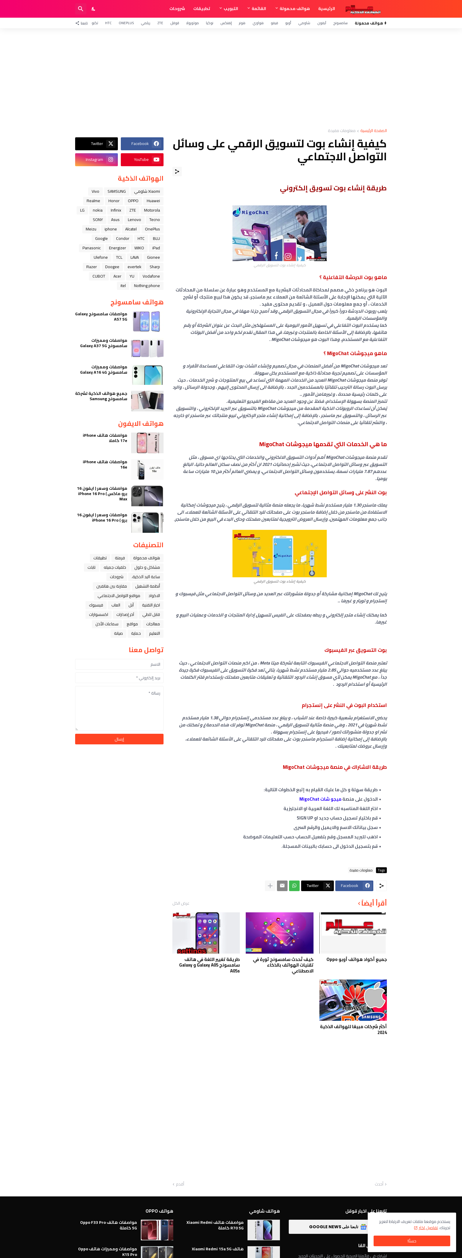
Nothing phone (147, 285)
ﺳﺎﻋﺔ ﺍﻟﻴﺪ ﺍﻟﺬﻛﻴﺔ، (146, 577)
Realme (93, 201)
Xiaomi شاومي (147, 191)
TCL (119, 257)
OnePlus (126, 22)
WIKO (139, 248)
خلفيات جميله (115, 567)
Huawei (153, 201)
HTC (108, 22)
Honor (114, 201)
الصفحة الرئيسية (373, 130)
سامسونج (340, 22)
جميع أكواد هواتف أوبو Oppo (356, 959)
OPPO (133, 201)
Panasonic (91, 248)
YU (132, 276)
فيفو (274, 22)
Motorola (152, 210)
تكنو (95, 22)
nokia (98, 210)
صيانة (118, 633)
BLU (156, 238)
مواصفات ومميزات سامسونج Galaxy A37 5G (103, 343)
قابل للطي (151, 614)
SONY (98, 219)
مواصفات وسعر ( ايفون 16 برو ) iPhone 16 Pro (102, 517)
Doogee (112, 267)
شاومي (304, 22)
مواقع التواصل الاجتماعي (119, 595)
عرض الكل (180, 903)
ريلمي (145, 22)
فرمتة (120, 558)
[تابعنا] (83, 23)
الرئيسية (326, 8)
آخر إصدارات (125, 614)
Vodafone (151, 276)
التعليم (154, 633)
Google (101, 238)
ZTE (160, 22)
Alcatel (131, 229)
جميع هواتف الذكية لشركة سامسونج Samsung (101, 396)
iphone (111, 229)
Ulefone (101, 257)
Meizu (91, 229)
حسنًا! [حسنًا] (411, 1241)
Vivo (95, 191)
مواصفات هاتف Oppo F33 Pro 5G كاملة (108, 1225)
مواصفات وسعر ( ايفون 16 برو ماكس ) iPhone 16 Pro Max (102, 494)
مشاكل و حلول (147, 567)
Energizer (117, 248)
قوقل (174, 22)
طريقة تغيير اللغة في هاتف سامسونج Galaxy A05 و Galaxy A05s (209, 965)
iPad (156, 248)
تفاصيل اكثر (428, 1227)
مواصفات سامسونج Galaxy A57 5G (101, 316)
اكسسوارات (98, 614)
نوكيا (209, 22)
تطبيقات (201, 8)
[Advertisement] (231, 78)
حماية (136, 633)
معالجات (153, 624)
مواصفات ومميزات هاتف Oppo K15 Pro (107, 1251)
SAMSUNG (117, 191)
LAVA (135, 257)
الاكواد (154, 595)
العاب (115, 605)
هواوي (258, 22)
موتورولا (192, 22)
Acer (117, 276)
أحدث (379, 1184)
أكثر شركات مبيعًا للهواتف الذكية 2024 (353, 1029)
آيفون (321, 22)
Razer (91, 267)
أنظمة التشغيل (147, 586)
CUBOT (99, 276)
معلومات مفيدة (342, 130)
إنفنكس (226, 22)
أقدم (180, 1184)
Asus (115, 219)
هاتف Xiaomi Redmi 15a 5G (218, 1249)
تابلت (91, 567)
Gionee (153, 257)
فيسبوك (96, 605)
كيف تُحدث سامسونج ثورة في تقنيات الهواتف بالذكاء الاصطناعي (283, 965)
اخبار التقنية (151, 605)
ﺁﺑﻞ (131, 605)
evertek (134, 267)
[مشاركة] (177, 171)
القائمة (259, 8)
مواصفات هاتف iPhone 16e (105, 464)
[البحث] (80, 8)
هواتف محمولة (295, 8)
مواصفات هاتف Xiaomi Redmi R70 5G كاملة (215, 1225)
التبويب (231, 8)
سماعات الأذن (106, 624)
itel (123, 285)
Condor (122, 238)
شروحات (177, 8)
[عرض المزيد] (270, 886)
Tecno (154, 219)
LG (82, 210)
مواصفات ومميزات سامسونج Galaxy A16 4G (103, 369)
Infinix (116, 210)
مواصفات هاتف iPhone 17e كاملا (105, 438)
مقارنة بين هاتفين (111, 586)
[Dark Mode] (94, 9)
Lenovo (134, 219)
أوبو (288, 22)
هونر (242, 22)
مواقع (132, 624)
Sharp (155, 267)
